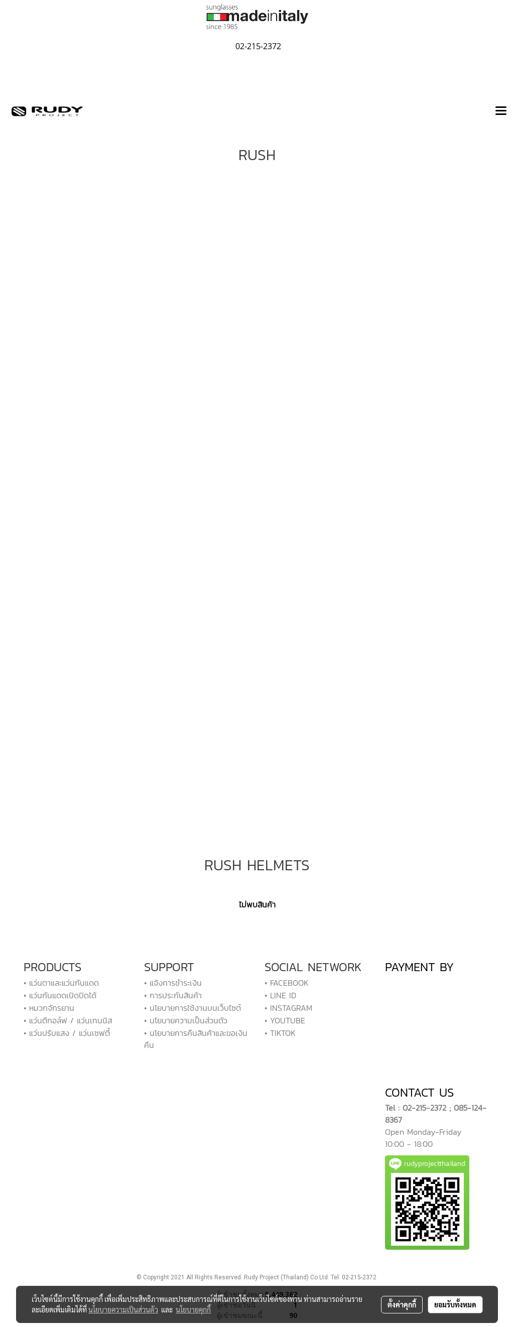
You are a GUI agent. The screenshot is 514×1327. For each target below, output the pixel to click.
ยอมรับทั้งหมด (455, 1304)
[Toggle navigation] (501, 111)
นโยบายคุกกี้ (193, 1309)
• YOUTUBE (285, 1020)
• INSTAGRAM (288, 1008)
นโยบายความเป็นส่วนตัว (123, 1309)
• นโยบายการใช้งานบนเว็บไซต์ (192, 1008)
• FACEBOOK (287, 983)
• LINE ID (280, 995)
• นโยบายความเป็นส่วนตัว (185, 1020)
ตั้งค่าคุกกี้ (402, 1304)
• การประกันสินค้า (173, 995)
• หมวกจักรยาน (49, 1008)
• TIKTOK (280, 1033)
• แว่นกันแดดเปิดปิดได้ (60, 995)
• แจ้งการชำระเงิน (173, 983)
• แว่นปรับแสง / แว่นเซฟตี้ (67, 1033)
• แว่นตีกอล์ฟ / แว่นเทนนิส (68, 1020)
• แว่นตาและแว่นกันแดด (61, 983)
